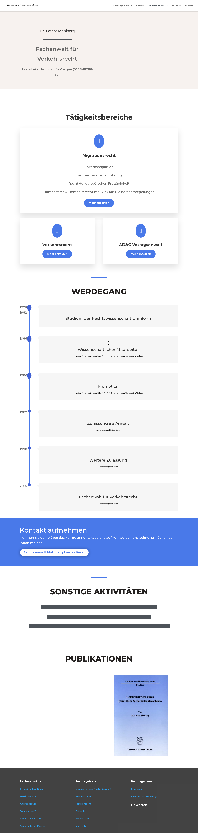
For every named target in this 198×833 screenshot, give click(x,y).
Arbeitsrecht (82, 818)
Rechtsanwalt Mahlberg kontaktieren (54, 552)
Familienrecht (83, 803)
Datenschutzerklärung (144, 796)
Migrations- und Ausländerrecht (93, 789)
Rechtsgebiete (121, 6)
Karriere (176, 6)
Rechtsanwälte (156, 6)
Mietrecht (81, 826)
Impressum (137, 789)
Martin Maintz (28, 796)
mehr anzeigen (99, 202)
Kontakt (189, 6)
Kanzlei (140, 6)
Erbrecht (80, 811)
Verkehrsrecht (83, 796)
